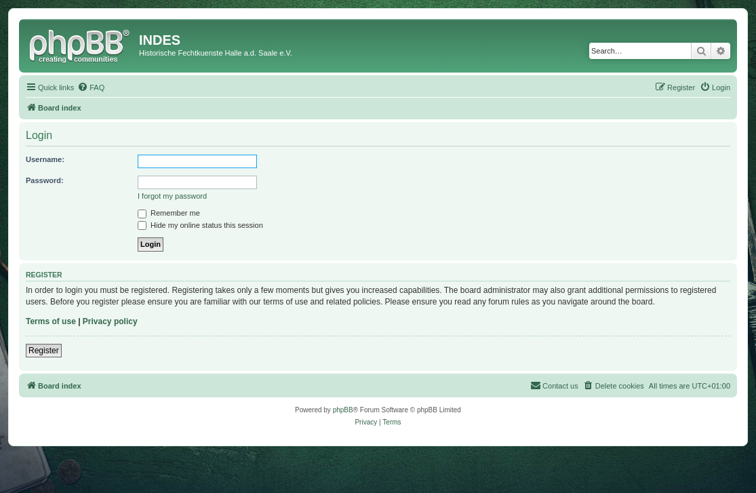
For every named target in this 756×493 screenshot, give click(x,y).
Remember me (169, 213)
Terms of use (51, 321)
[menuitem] (90, 87)
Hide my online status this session (200, 225)
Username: (45, 159)
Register (43, 350)
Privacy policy (110, 321)
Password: (45, 180)
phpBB (343, 410)
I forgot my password (172, 196)
